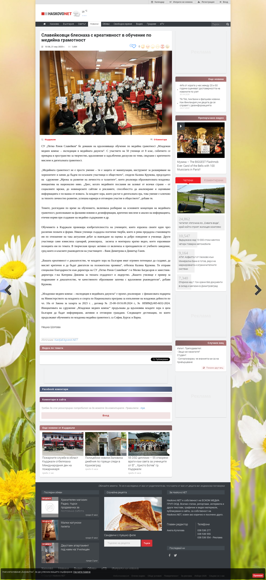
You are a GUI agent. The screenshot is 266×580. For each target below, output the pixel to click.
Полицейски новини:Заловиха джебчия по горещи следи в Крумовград (104, 461)
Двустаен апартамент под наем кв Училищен (75, 547)
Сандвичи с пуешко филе (120, 535)
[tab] (188, 181)
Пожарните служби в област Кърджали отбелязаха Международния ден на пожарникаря (60, 463)
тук (143, 408)
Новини (94, 23)
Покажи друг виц (213, 367)
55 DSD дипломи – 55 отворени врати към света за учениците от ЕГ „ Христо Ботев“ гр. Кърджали (148, 463)
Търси (147, 543)
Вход (106, 415)
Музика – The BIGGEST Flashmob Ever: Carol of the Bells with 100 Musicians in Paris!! (197, 165)
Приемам (258, 575)
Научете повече (81, 571)
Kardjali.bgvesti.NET (66, 339)
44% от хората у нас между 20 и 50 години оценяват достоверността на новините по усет (200, 88)
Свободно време (123, 23)
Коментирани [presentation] (213, 180)
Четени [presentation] (188, 180)
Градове (151, 23)
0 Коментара (160, 139)
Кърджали (50, 139)
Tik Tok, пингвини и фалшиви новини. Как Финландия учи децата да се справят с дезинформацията (200, 102)
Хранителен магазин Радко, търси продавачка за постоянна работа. (74, 505)
